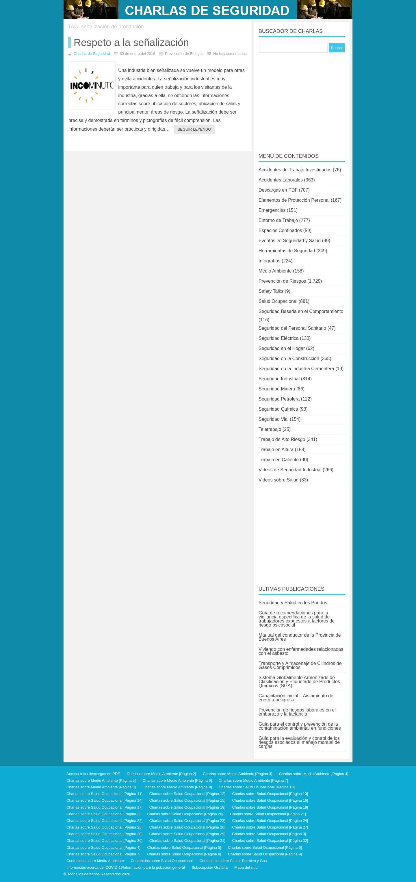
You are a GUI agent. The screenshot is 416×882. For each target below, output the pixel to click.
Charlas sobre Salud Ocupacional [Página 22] (104, 820)
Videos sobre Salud (278, 479)
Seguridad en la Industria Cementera (296, 368)
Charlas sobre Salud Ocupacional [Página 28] (104, 834)
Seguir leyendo (194, 129)
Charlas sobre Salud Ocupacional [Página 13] (270, 794)
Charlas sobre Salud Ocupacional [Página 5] (184, 847)
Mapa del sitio (245, 867)
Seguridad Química (278, 409)
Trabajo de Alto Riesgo (282, 439)
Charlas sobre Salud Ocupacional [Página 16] (270, 800)
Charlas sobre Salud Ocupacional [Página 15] (187, 800)
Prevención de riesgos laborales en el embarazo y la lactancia (297, 711)
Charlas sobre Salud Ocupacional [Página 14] (104, 800)
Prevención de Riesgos (282, 281)
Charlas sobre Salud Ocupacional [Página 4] (103, 847)
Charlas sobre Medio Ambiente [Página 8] (101, 787)
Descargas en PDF (278, 190)
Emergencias (272, 210)
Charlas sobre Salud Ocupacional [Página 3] (269, 834)
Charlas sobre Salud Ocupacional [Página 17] (104, 807)
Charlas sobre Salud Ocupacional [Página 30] (104, 840)
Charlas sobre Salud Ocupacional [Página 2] (103, 814)
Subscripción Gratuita (209, 867)
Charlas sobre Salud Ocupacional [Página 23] (187, 820)
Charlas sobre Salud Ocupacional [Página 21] (268, 814)
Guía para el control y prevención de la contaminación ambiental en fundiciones (300, 726)
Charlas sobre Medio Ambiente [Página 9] (177, 787)
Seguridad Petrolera (279, 398)
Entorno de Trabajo (278, 220)
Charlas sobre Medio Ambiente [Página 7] (253, 780)
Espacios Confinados (280, 230)
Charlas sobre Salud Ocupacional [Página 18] (187, 807)
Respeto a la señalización (131, 42)
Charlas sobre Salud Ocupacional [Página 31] (187, 840)
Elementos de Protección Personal (294, 200)
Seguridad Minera (277, 388)
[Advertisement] (302, 98)
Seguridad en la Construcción (289, 358)
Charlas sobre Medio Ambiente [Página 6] (177, 780)
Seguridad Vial (274, 419)
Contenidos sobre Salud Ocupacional (162, 861)
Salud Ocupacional (278, 301)
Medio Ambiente (275, 270)
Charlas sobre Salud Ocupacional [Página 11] (104, 794)
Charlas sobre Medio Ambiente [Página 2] (161, 774)
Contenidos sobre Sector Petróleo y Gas (233, 861)
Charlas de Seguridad (92, 53)
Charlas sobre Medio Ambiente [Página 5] (101, 780)
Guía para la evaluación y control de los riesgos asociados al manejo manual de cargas (299, 742)
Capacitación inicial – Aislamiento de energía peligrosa (296, 697)
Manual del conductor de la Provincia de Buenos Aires (300, 637)
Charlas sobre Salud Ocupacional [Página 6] (265, 847)
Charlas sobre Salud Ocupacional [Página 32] (270, 840)
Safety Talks (271, 291)
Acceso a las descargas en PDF (93, 774)
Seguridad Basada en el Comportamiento (301, 311)
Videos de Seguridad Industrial (290, 469)
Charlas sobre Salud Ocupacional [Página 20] (185, 814)
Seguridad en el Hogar (282, 348)
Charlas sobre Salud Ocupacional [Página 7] (103, 854)
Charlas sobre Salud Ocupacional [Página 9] (265, 854)
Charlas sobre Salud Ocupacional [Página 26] (187, 827)
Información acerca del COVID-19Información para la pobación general (125, 867)
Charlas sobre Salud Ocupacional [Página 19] (270, 807)
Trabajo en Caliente (279, 459)
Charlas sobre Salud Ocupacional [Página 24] (270, 820)
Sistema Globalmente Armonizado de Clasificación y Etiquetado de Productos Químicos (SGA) (299, 681)
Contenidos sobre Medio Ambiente (95, 861)
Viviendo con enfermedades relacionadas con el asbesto (301, 651)
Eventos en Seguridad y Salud (290, 240)
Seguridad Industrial (279, 378)
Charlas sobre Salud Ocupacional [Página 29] (187, 834)
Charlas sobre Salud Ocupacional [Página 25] (104, 827)
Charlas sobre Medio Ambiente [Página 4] (313, 774)
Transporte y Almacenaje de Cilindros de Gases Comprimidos (300, 665)
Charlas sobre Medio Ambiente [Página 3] (237, 774)
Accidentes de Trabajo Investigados (295, 169)
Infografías (270, 260)
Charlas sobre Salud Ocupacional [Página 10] (257, 787)
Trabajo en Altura (276, 449)
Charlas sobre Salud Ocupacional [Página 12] (187, 794)
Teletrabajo (270, 429)
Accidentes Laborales (281, 179)
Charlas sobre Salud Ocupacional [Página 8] (184, 854)
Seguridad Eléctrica (279, 338)
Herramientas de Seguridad (287, 250)
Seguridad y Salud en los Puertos (293, 602)
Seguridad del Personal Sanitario (292, 328)
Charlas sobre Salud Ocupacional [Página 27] (270, 827)
